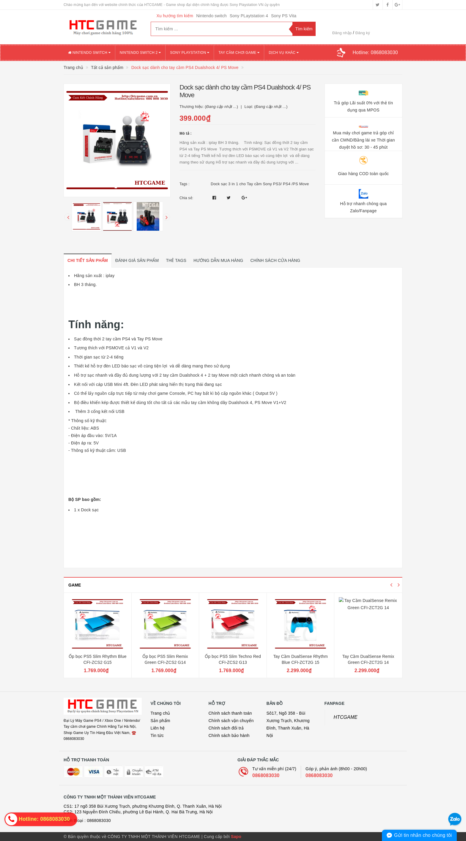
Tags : (185, 184)
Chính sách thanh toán (230, 713)
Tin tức (157, 735)
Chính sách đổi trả (226, 728)
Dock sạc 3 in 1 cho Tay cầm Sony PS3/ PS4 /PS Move (260, 184)
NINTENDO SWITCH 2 (140, 53)
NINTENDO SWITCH (89, 53)
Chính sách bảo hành (229, 735)
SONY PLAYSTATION (189, 53)
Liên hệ (158, 728)
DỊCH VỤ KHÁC (284, 53)
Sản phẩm (160, 720)
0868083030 (265, 775)
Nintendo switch (211, 15)
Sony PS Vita (283, 15)
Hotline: (375, 52)
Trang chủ (160, 713)
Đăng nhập (342, 33)
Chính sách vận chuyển (231, 720)
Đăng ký (362, 33)
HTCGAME (346, 717)
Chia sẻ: (186, 198)
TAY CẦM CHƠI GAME (238, 53)
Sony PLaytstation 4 (249, 15)
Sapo (236, 836)
